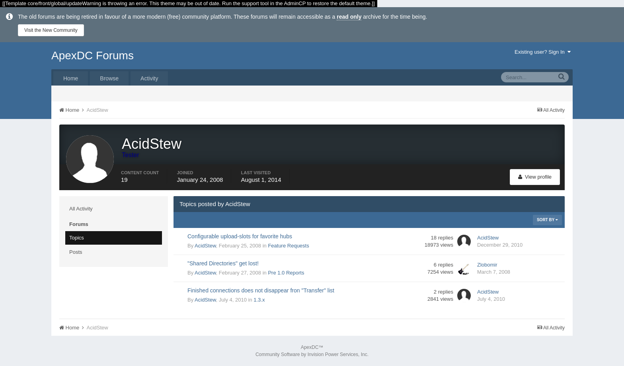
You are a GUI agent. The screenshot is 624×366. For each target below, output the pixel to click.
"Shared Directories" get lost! (223, 263)
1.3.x (259, 300)
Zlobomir (487, 265)
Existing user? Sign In (543, 52)
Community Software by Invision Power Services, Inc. (312, 354)
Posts (75, 252)
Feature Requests (288, 246)
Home (70, 78)
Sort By (547, 220)
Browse (109, 78)
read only (349, 17)
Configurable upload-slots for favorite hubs (239, 236)
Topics (76, 238)
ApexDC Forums (92, 55)
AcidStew (205, 246)
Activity (149, 78)
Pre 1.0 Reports (286, 273)
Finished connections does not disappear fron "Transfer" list (260, 290)
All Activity (81, 209)
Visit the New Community (51, 30)
